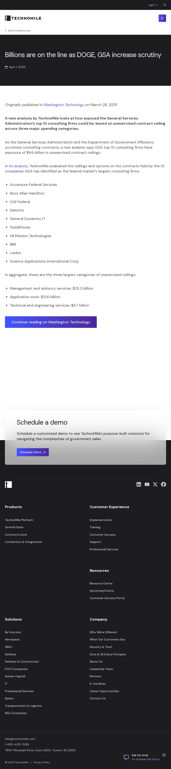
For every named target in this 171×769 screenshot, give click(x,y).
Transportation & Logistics (23, 706)
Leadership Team (101, 669)
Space (9, 698)
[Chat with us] (144, 757)
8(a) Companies (16, 713)
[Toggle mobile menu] (162, 18)
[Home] (23, 18)
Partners (95, 676)
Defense (10, 654)
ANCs (8, 647)
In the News (98, 683)
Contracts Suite (16, 534)
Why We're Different (103, 632)
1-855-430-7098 (17, 744)
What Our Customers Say (107, 639)
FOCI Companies (16, 669)
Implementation (101, 520)
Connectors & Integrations (23, 542)
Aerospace (12, 639)
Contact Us (98, 698)
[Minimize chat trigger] (164, 755)
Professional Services (19, 691)
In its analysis (16, 166)
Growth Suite (14, 527)
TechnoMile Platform (19, 520)
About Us (96, 661)
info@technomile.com (20, 739)
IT (6, 683)
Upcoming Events (102, 590)
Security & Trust (101, 647)
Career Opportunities (104, 691)
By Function (13, 632)
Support (95, 542)
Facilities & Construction (22, 661)
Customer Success (103, 534)
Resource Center (101, 583)
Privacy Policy (42, 762)
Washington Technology (63, 104)
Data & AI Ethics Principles (108, 654)
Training (95, 527)
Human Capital (15, 676)
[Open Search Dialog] (165, 5)
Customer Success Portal (107, 598)
